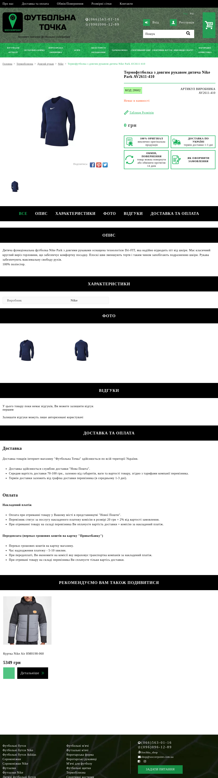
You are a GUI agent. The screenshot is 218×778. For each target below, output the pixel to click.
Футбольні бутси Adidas (19, 754)
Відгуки (134, 214)
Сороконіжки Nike (15, 763)
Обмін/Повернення (70, 3)
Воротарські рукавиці (81, 759)
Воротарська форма (80, 754)
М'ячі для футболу (79, 763)
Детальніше (29, 673)
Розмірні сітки (102, 3)
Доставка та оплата (35, 3)
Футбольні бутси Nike (18, 750)
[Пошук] (168, 34)
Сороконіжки (12, 759)
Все (21, 214)
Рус (192, 13)
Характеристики (75, 214)
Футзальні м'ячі (77, 750)
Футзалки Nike (13, 772)
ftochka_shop (149, 752)
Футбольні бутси (14, 745)
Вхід (151, 22)
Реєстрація (182, 22)
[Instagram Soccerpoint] (145, 761)
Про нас (8, 3)
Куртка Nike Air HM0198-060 (23, 653)
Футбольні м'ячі (77, 745)
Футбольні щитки (78, 768)
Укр (185, 13)
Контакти (126, 3)
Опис (40, 214)
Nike (74, 300)
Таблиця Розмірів (141, 112)
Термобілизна (76, 772)
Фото (110, 214)
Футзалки (9, 768)
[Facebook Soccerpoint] (139, 761)
